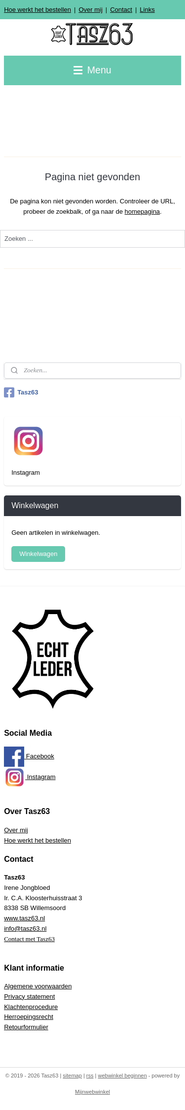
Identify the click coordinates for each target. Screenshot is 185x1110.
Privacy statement (29, 996)
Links (147, 9)
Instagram (29, 777)
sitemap (72, 1075)
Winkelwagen (38, 553)
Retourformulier (26, 1027)
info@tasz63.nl (25, 928)
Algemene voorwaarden (38, 986)
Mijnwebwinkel (92, 1092)
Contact (121, 9)
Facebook (29, 756)
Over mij (90, 9)
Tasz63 (21, 392)
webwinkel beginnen (122, 1075)
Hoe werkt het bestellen (37, 9)
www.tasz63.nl (24, 918)
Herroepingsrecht (28, 1016)
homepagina (142, 211)
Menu (92, 70)
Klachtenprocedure (31, 1007)
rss (90, 1075)
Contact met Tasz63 (29, 939)
